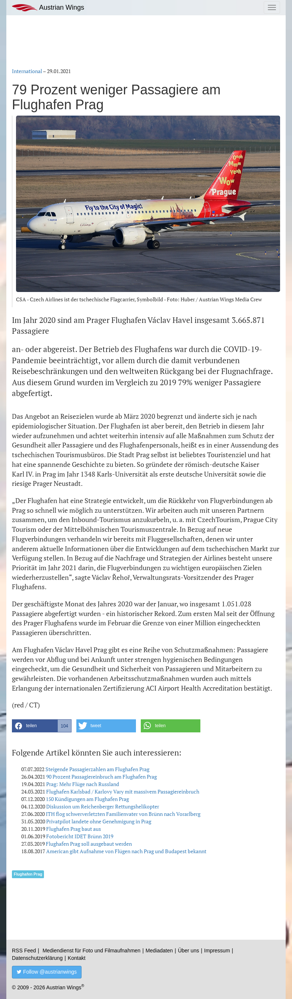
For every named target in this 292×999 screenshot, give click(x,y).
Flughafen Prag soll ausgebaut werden (89, 843)
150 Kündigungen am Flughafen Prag (87, 798)
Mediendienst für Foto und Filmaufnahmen (91, 951)
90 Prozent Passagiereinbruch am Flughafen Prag (101, 776)
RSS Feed (24, 951)
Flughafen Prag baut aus (73, 828)
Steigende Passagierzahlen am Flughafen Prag (97, 769)
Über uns (188, 951)
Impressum (217, 951)
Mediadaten (159, 951)
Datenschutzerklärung (37, 958)
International (27, 71)
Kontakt (76, 958)
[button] (42, 725)
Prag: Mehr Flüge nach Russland (82, 784)
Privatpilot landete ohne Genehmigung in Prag (98, 821)
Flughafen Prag (28, 874)
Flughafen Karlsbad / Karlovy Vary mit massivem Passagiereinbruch (122, 791)
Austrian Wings (48, 8)
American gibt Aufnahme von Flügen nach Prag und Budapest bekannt (126, 851)
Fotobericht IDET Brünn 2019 (79, 836)
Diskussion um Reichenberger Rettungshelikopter (102, 806)
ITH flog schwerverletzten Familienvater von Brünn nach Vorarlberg (123, 813)
